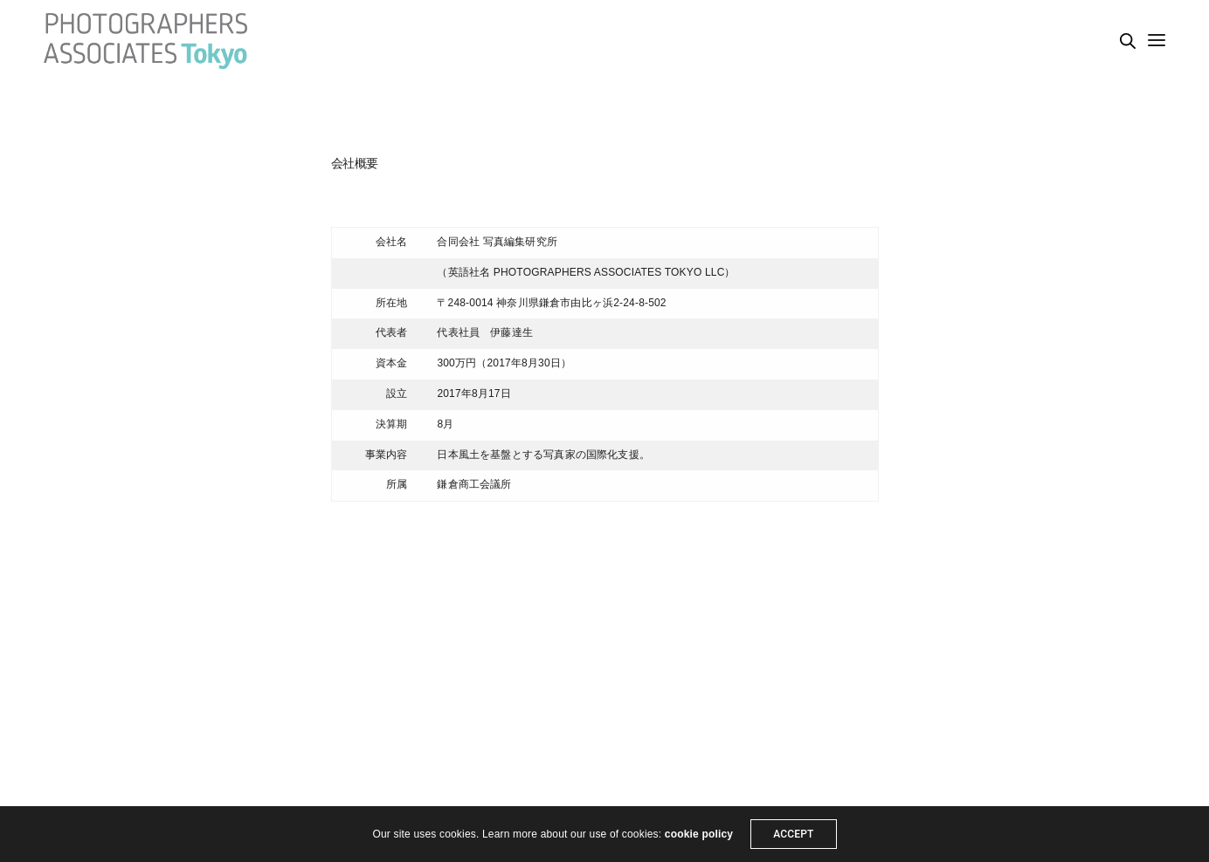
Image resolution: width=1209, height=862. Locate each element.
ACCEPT (793, 834)
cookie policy (699, 834)
